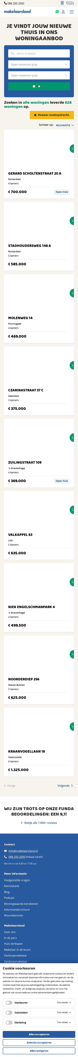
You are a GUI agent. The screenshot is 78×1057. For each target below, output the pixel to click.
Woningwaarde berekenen (21, 904)
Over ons (10, 932)
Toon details (64, 1002)
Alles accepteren (39, 1034)
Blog (7, 892)
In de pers (10, 938)
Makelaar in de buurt (17, 950)
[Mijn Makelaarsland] (63, 11)
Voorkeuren (17, 1003)
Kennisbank (11, 886)
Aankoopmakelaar (15, 961)
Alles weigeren (39, 1051)
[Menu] (71, 11)
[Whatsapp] (57, 11)
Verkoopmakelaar (15, 955)
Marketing (16, 1023)
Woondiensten (13, 915)
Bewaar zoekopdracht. (54, 115)
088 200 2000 (15, 3)
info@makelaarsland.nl (23, 851)
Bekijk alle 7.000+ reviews (39, 823)
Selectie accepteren (39, 1043)
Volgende (65, 786)
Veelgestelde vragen (17, 880)
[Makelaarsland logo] (18, 12)
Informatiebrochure (17, 909)
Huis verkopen (13, 944)
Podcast (9, 898)
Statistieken (17, 1013)
